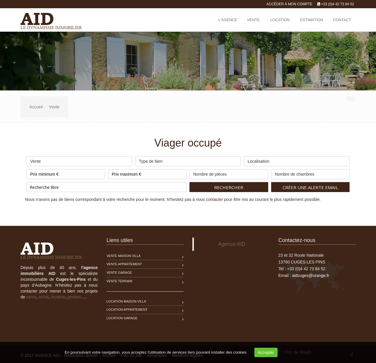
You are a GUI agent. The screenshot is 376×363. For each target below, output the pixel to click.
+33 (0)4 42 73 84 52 (337, 4)
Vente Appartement (124, 264)
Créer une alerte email (310, 187)
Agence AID (231, 244)
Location (280, 20)
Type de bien (188, 160)
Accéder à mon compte (289, 4)
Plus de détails (298, 352)
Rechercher (228, 187)
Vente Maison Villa (124, 256)
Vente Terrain (119, 281)
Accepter (266, 352)
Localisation (297, 160)
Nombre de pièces (228, 173)
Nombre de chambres (310, 173)
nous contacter (209, 199)
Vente (253, 20)
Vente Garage (119, 272)
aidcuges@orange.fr (310, 275)
